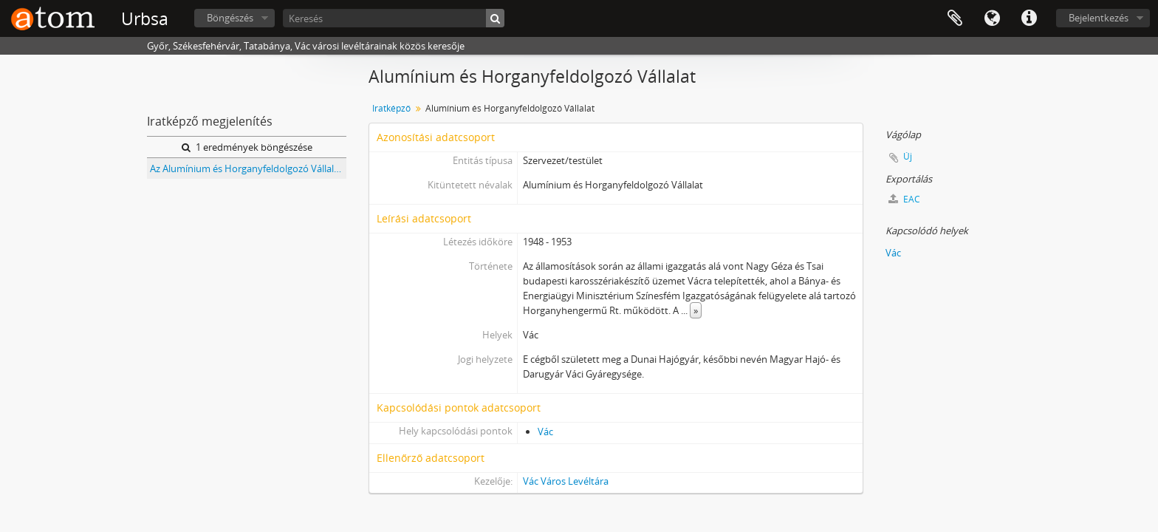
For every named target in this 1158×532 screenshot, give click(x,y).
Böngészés (230, 17)
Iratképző (391, 108)
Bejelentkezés (1098, 17)
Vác (545, 431)
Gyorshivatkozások (1028, 18)
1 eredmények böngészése (247, 147)
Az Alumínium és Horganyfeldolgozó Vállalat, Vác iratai (248, 168)
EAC (904, 199)
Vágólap (954, 18)
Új (907, 156)
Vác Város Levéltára (566, 481)
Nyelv (991, 18)
